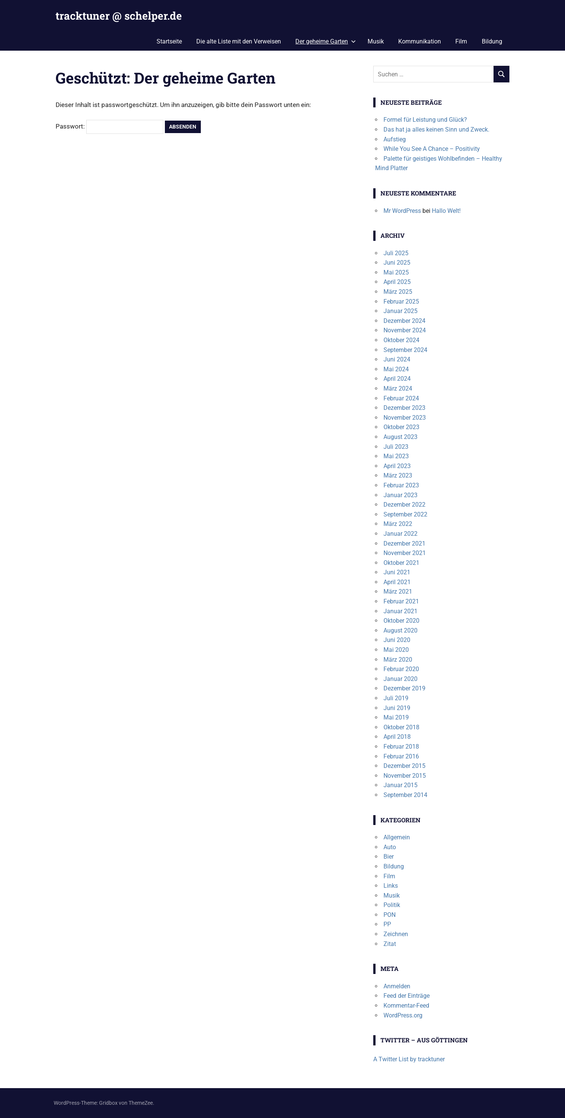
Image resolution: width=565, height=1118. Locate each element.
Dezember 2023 (404, 407)
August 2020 (400, 630)
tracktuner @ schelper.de (119, 16)
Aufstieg (394, 139)
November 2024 (404, 330)
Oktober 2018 (401, 727)
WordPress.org (402, 1015)
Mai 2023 (396, 456)
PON (389, 914)
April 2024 (397, 378)
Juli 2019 (395, 698)
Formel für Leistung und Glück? (425, 119)
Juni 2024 (396, 359)
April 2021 (397, 582)
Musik (376, 41)
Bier (388, 856)
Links (390, 885)
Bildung (492, 41)
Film (461, 41)
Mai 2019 (396, 717)
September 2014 (405, 795)
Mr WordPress (402, 210)
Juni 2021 (396, 572)
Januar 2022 (400, 533)
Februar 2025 (401, 301)
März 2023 (397, 475)
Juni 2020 (396, 640)
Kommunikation (419, 41)
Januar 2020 (400, 678)
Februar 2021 (401, 601)
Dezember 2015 (404, 765)
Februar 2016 (401, 756)
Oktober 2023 (401, 427)
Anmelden (396, 986)
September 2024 (405, 350)
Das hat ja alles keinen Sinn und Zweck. (436, 129)
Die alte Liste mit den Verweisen (238, 41)
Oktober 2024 (401, 340)
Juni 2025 (396, 262)
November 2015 (404, 775)
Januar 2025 (400, 311)
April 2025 (397, 281)
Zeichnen (395, 934)
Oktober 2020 (401, 620)
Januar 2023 (400, 495)
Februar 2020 (401, 669)
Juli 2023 (395, 446)
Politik (391, 905)
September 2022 (405, 514)
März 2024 (397, 388)
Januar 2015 (400, 785)
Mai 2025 (396, 272)
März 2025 (397, 291)
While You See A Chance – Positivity (431, 148)
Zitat (389, 943)
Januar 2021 (400, 611)
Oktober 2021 (401, 562)
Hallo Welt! (446, 210)
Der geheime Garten (325, 41)
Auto (389, 847)
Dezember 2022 (404, 504)
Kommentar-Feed (406, 1005)
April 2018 (397, 736)
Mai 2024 (396, 369)
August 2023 (400, 436)
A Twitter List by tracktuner (409, 1059)
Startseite (169, 41)
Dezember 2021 (404, 543)
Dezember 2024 (404, 320)
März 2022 (397, 523)
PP (387, 924)
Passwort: (109, 126)
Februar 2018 (401, 746)
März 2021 (397, 591)
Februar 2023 (401, 485)
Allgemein (396, 837)
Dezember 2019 (404, 688)
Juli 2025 (395, 253)
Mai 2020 (396, 649)
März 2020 (397, 659)
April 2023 (397, 466)
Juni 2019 (396, 708)
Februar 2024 (401, 398)
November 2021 (404, 553)
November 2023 (404, 417)
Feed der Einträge (406, 995)
